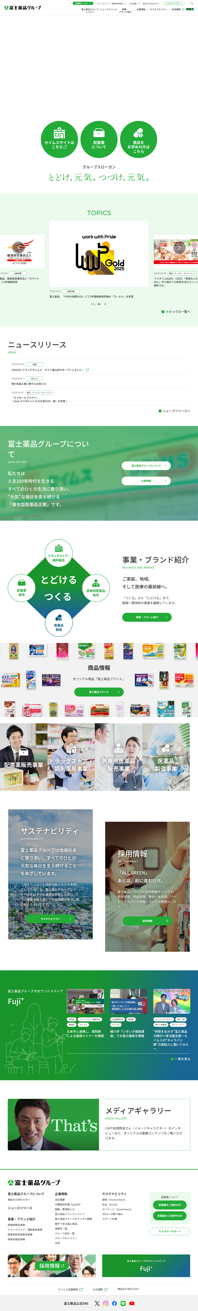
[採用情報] (52, 1265)
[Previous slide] (18, 247)
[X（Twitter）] (97, 1303)
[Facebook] (114, 1303)
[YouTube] (131, 1303)
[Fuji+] (188, 9)
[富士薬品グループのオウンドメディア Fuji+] (146, 1265)
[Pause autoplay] (105, 304)
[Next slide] (179, 247)
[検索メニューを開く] (192, 3)
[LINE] (123, 1303)
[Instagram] (105, 1303)
